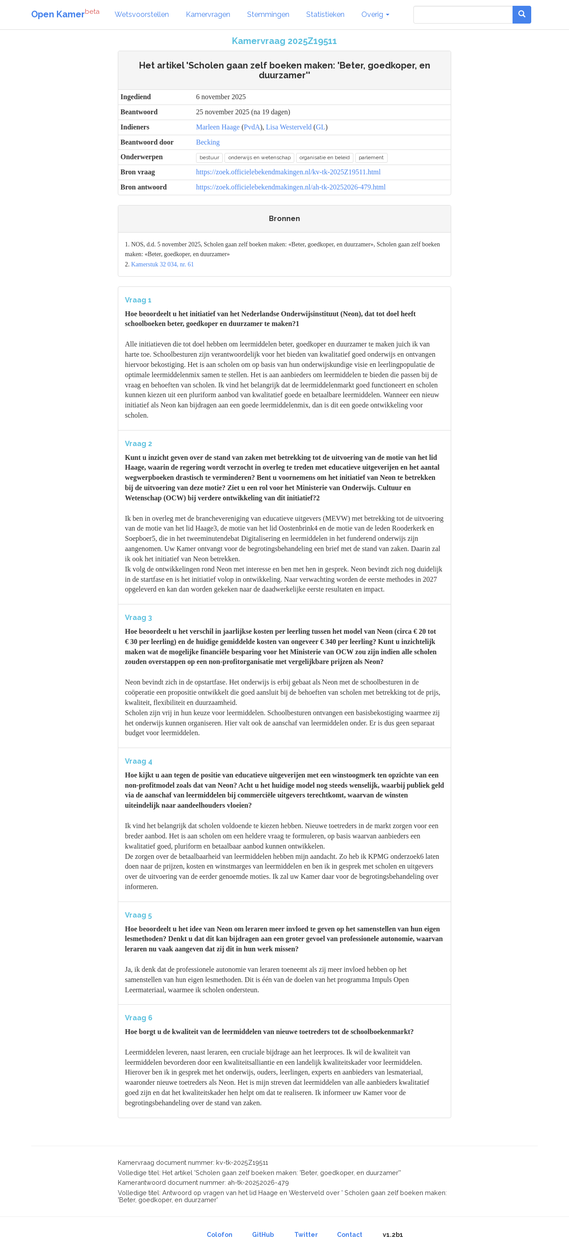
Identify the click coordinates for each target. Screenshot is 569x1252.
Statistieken (325, 14)
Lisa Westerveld (289, 127)
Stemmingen (268, 14)
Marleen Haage (218, 127)
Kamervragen (208, 14)
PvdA (252, 127)
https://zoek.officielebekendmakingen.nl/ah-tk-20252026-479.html (291, 187)
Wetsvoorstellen (142, 14)
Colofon (219, 1234)
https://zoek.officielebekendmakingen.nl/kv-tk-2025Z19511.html (288, 172)
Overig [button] (375, 14)
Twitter (306, 1234)
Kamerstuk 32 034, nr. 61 (162, 264)
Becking (208, 142)
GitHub (263, 1234)
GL (320, 127)
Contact (349, 1234)
